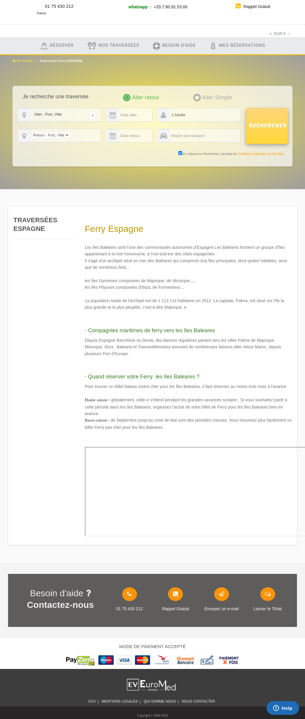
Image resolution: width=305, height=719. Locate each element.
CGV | (93, 701)
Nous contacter (199, 701)
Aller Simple (217, 97)
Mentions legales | (121, 701)
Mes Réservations (237, 46)
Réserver (57, 46)
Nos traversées (113, 45)
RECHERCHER (268, 126)
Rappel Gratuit (253, 6)
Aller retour (145, 97)
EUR (280, 33)
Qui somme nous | (161, 701)
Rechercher (23, 61)
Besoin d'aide (174, 46)
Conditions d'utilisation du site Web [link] (261, 154)
